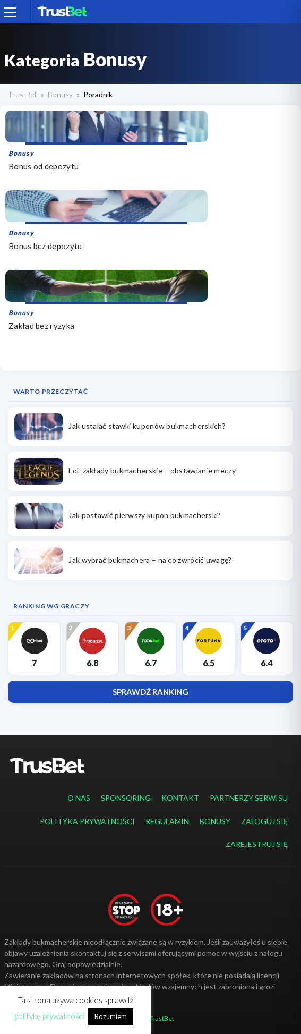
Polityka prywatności (87, 821)
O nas (78, 797)
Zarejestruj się (257, 844)
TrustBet (22, 94)
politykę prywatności (49, 1016)
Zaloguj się (264, 821)
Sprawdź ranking (150, 692)
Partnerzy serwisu (249, 797)
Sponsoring (126, 797)
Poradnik (98, 94)
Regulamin (167, 821)
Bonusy (60, 94)
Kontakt (180, 797)
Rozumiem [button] (110, 1016)
